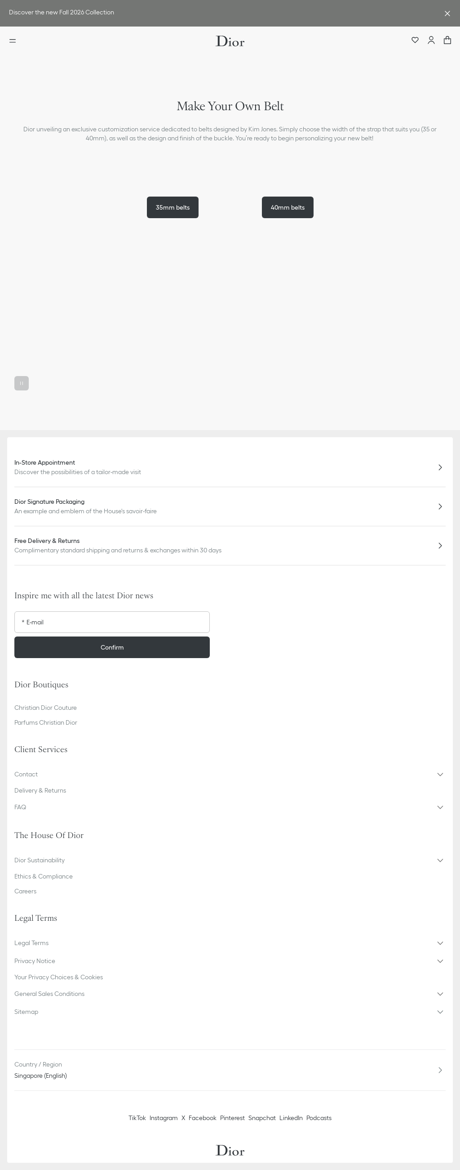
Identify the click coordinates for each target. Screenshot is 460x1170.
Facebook (203, 1117)
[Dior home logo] (230, 41)
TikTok (137, 1117)
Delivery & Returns (40, 790)
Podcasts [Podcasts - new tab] (319, 1117)
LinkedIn (291, 1117)
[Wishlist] (415, 41)
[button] (230, 336)
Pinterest (232, 1117)
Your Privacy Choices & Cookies (58, 977)
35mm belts (173, 207)
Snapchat (262, 1117)
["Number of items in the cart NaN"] (447, 41)
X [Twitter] (183, 1117)
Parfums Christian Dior (45, 722)
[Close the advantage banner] (447, 13)
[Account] (431, 41)
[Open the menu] (15, 41)
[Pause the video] (21, 383)
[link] (221, 13)
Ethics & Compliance (43, 876)
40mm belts (288, 207)
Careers (25, 891)
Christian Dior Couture (45, 707)
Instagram (164, 1117)
